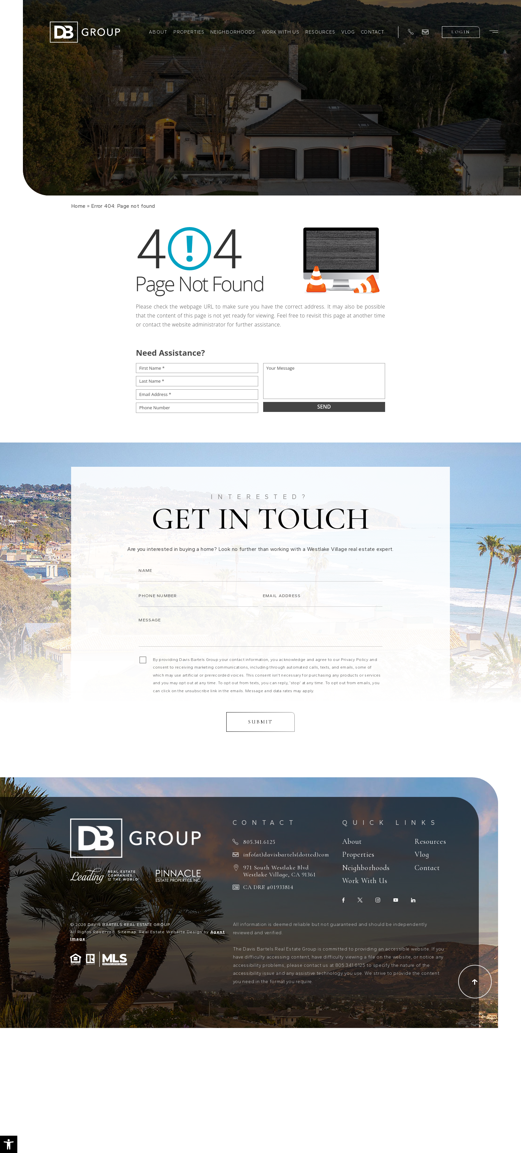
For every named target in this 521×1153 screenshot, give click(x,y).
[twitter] (360, 900)
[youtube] (395, 900)
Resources (320, 32)
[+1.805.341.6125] (411, 32)
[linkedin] (413, 900)
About (158, 32)
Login (461, 32)
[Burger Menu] (493, 31)
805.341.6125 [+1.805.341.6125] (259, 841)
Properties (188, 32)
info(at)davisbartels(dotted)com (286, 854)
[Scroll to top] (475, 981)
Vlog (348, 32)
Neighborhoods (232, 32)
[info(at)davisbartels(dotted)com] (425, 32)
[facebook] (343, 900)
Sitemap (127, 931)
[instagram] (377, 900)
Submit (260, 731)
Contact (372, 32)
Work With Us (280, 32)
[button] (8, 1144)
